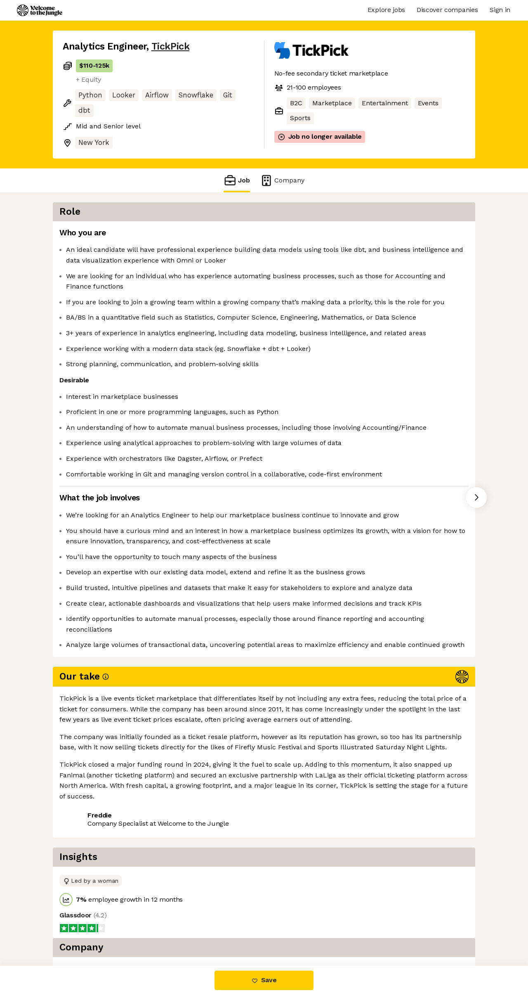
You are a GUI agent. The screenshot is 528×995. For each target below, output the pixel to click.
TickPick (170, 46)
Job (237, 180)
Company (282, 180)
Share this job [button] (85, 931)
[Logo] (39, 10)
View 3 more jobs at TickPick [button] (167, 931)
